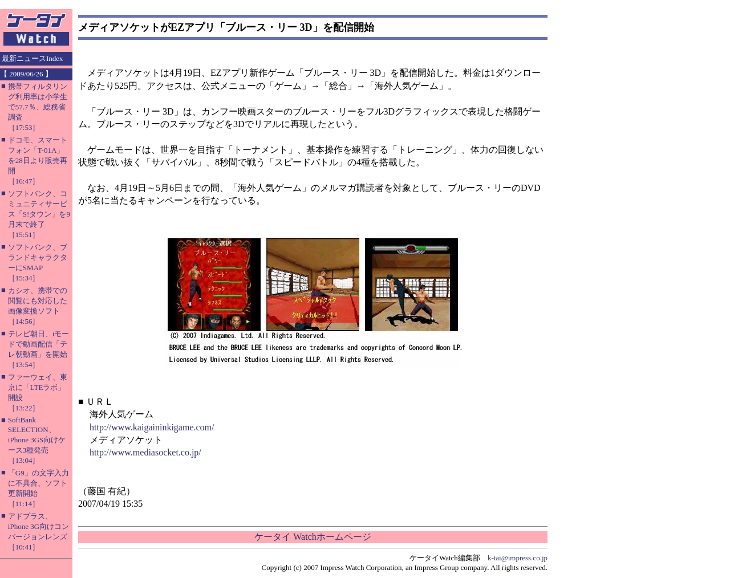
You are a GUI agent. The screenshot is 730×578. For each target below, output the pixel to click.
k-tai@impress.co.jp (518, 557)
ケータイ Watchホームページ (312, 537)
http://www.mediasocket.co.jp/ (145, 452)
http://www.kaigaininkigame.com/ (152, 427)
